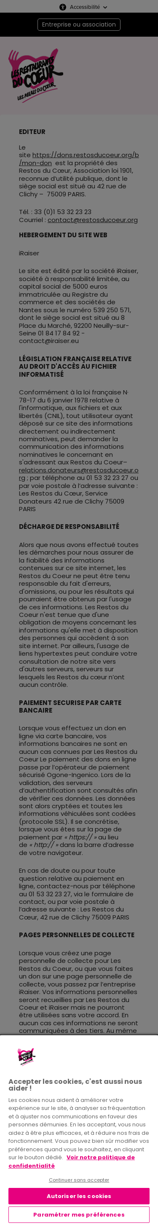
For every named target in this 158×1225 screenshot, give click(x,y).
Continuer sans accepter (79, 1180)
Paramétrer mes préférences (78, 1215)
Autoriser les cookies (79, 1196)
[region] (79, 1129)
